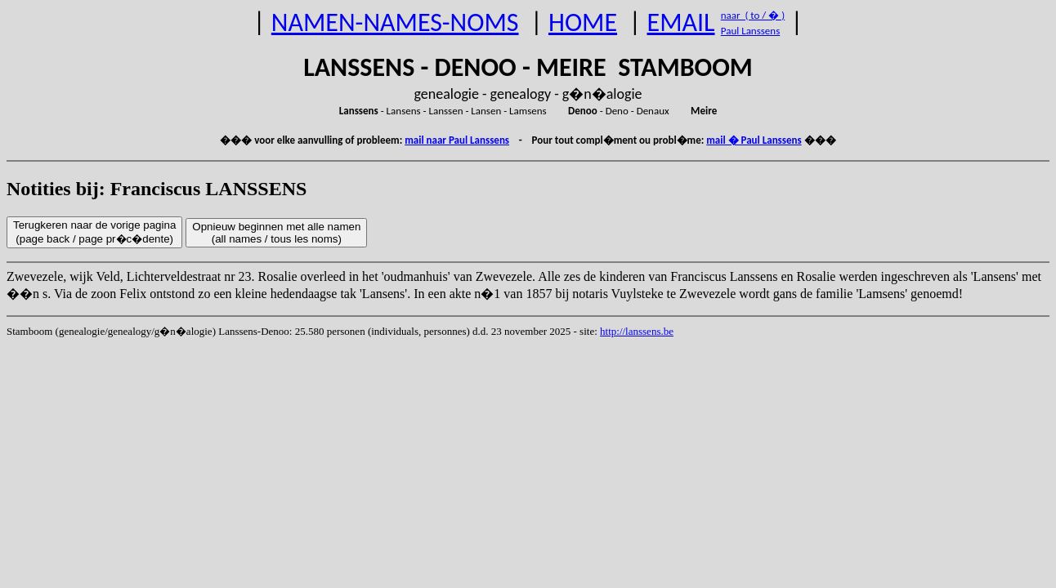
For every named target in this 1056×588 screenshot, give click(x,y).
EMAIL (681, 22)
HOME (582, 22)
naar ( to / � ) (753, 15)
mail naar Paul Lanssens (457, 140)
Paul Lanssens (751, 30)
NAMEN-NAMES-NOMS (395, 22)
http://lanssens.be (636, 331)
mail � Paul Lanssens (753, 140)
